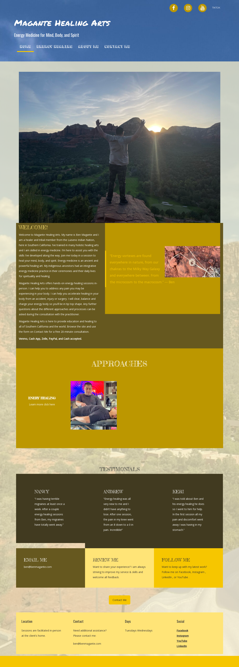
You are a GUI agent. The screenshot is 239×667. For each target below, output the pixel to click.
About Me (88, 46)
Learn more (36, 404)
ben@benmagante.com (87, 643)
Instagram (198, 572)
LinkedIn (167, 577)
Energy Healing (55, 46)
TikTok (216, 7)
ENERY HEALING (42, 398)
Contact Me (117, 46)
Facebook (185, 572)
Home (25, 46)
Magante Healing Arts (62, 22)
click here (49, 404)
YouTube (183, 577)
